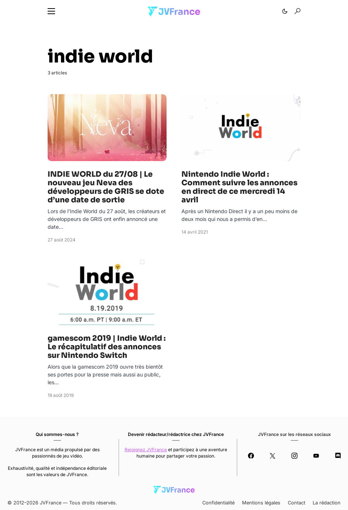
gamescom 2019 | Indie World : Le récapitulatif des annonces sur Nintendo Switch (107, 347)
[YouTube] (316, 456)
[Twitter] (273, 456)
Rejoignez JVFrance (146, 449)
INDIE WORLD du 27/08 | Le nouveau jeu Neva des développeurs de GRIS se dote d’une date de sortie (106, 187)
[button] (51, 11)
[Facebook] (251, 456)
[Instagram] (294, 456)
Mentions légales (261, 503)
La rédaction (327, 503)
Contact (296, 503)
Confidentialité (218, 503)
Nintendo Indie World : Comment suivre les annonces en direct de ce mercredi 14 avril (239, 187)
